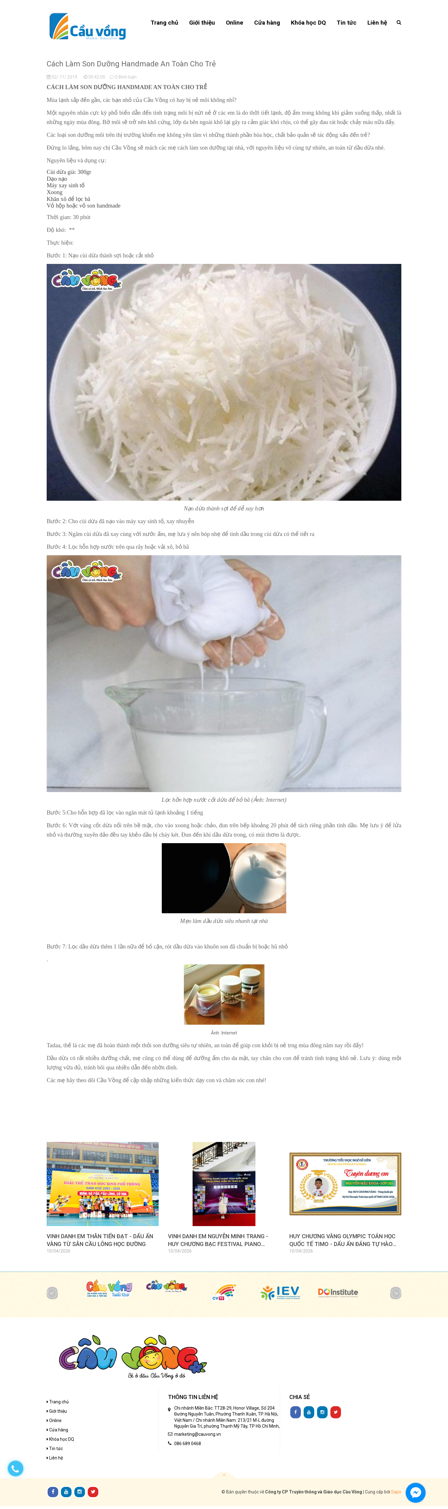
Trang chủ (58, 1404)
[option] (103, 1204)
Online (54, 1423)
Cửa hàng (57, 1432)
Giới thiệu (57, 1413)
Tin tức (55, 1451)
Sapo (396, 1494)
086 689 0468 (187, 1446)
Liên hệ (55, 1460)
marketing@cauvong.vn (197, 1437)
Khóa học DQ (60, 1442)
